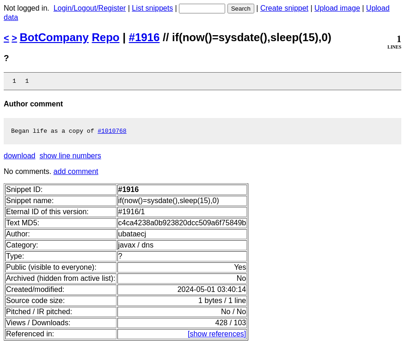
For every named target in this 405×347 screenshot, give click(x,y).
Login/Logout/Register (90, 8)
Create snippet (284, 8)
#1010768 (112, 133)
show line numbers (70, 158)
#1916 (144, 37)
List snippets (152, 8)
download (20, 158)
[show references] (217, 337)
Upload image (337, 8)
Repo (106, 37)
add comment (76, 174)
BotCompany (54, 37)
